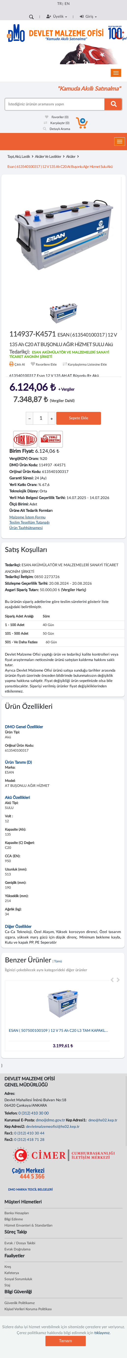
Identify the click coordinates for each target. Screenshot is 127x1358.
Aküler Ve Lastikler (48, 157)
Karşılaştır (57, 123)
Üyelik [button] (56, 16)
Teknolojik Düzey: (24, 491)
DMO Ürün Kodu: (23, 465)
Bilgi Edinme (13, 1219)
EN (67, 4)
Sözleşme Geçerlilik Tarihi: (26, 583)
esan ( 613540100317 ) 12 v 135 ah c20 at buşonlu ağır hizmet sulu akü (60, 167)
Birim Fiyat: (21, 451)
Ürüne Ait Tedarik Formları (31, 511)
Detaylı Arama (56, 129)
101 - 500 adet (16, 633)
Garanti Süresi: (21, 478)
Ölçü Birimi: (19, 504)
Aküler (70, 157)
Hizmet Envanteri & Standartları (28, 1225)
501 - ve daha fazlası (21, 642)
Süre (46, 616)
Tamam (65, 1341)
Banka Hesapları (16, 1213)
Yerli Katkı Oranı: (23, 485)
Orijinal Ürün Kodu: (25, 472)
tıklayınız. (102, 1333)
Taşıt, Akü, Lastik (18, 157)
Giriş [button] (88, 16)
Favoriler (57, 117)
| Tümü (57, 961)
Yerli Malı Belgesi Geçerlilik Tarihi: (37, 498)
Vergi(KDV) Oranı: (24, 459)
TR (59, 4)
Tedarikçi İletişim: (19, 577)
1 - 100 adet (14, 625)
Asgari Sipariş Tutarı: (22, 590)
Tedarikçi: (13, 565)
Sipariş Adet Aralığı (19, 616)
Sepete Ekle (78, 418)
